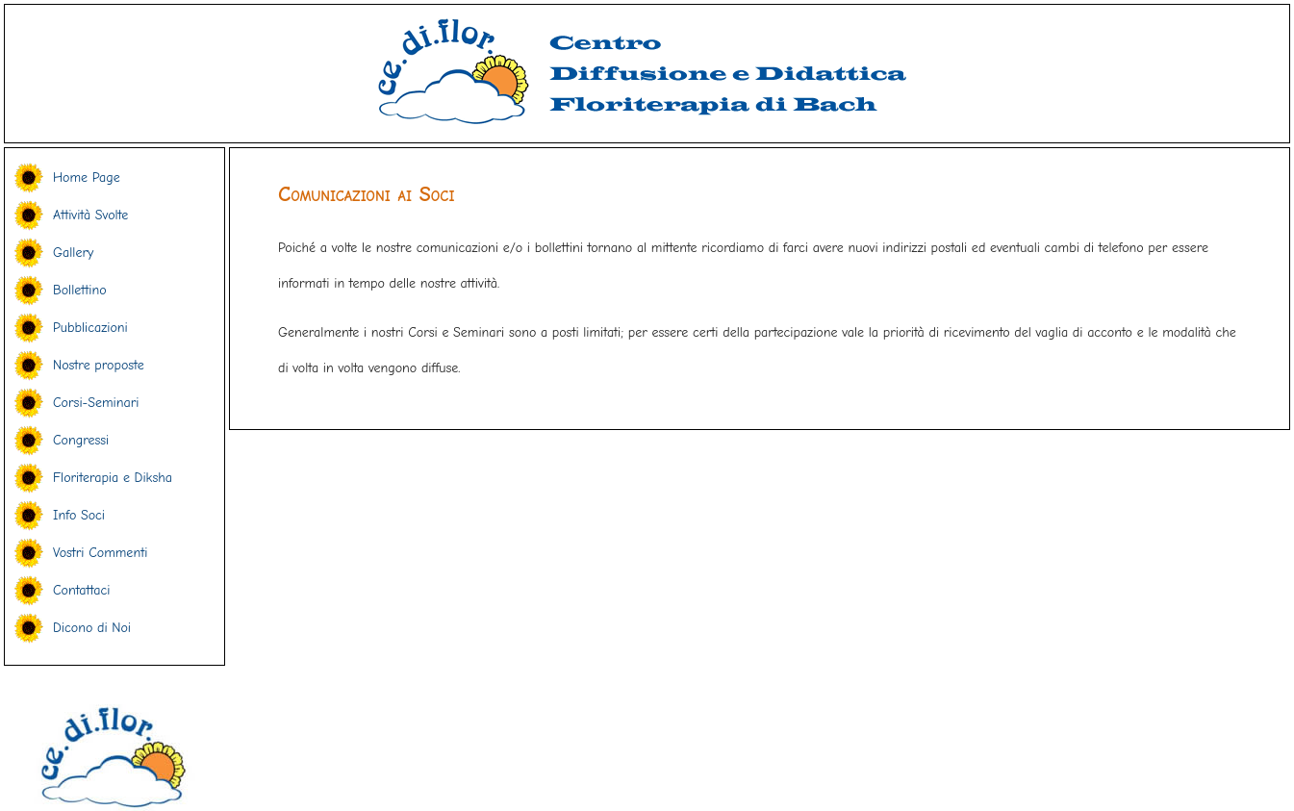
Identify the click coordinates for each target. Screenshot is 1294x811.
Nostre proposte (98, 365)
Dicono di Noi (92, 628)
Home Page (86, 177)
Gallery (73, 252)
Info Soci (79, 515)
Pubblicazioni (90, 327)
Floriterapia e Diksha (112, 477)
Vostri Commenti (100, 553)
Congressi (81, 440)
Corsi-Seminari (96, 402)
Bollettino (80, 290)
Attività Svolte (90, 215)
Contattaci (81, 590)
